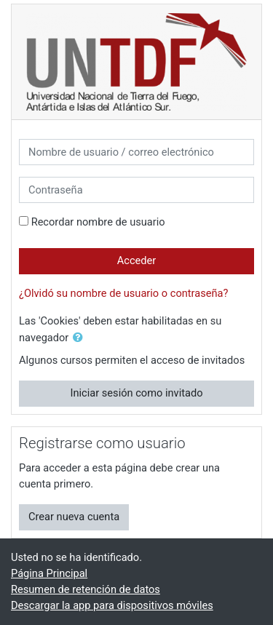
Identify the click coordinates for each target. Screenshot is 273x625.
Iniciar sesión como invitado (136, 392)
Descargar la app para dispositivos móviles (112, 605)
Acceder (137, 260)
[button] (80, 338)
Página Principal (49, 573)
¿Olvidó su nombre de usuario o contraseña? (123, 293)
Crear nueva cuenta (73, 516)
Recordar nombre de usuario (98, 221)
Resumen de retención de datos (85, 589)
